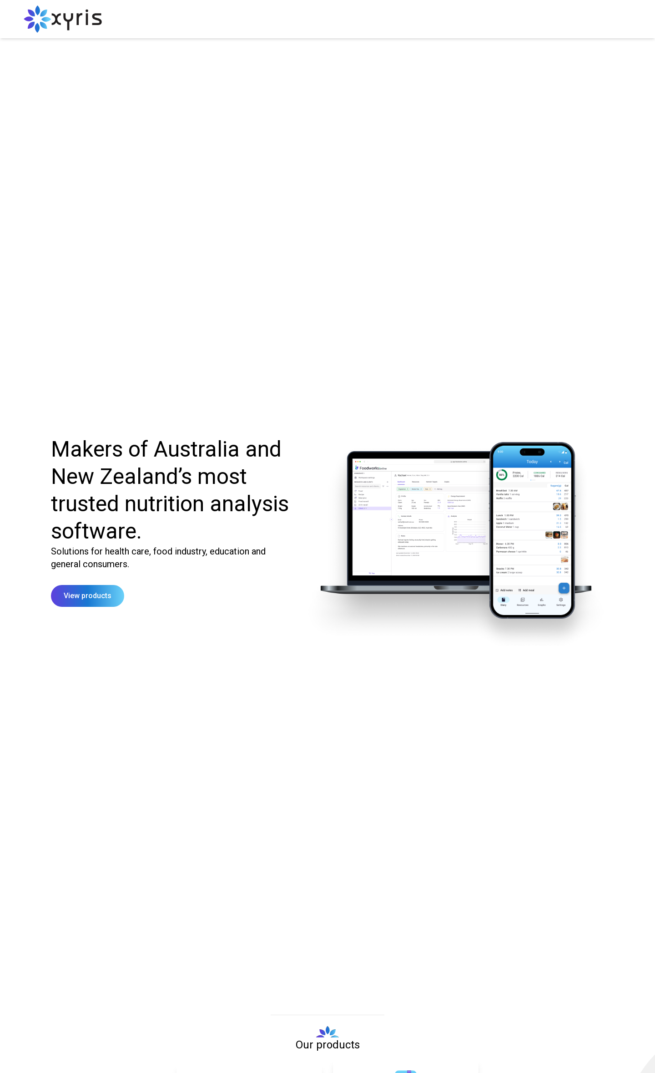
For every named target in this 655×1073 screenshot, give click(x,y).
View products (87, 595)
